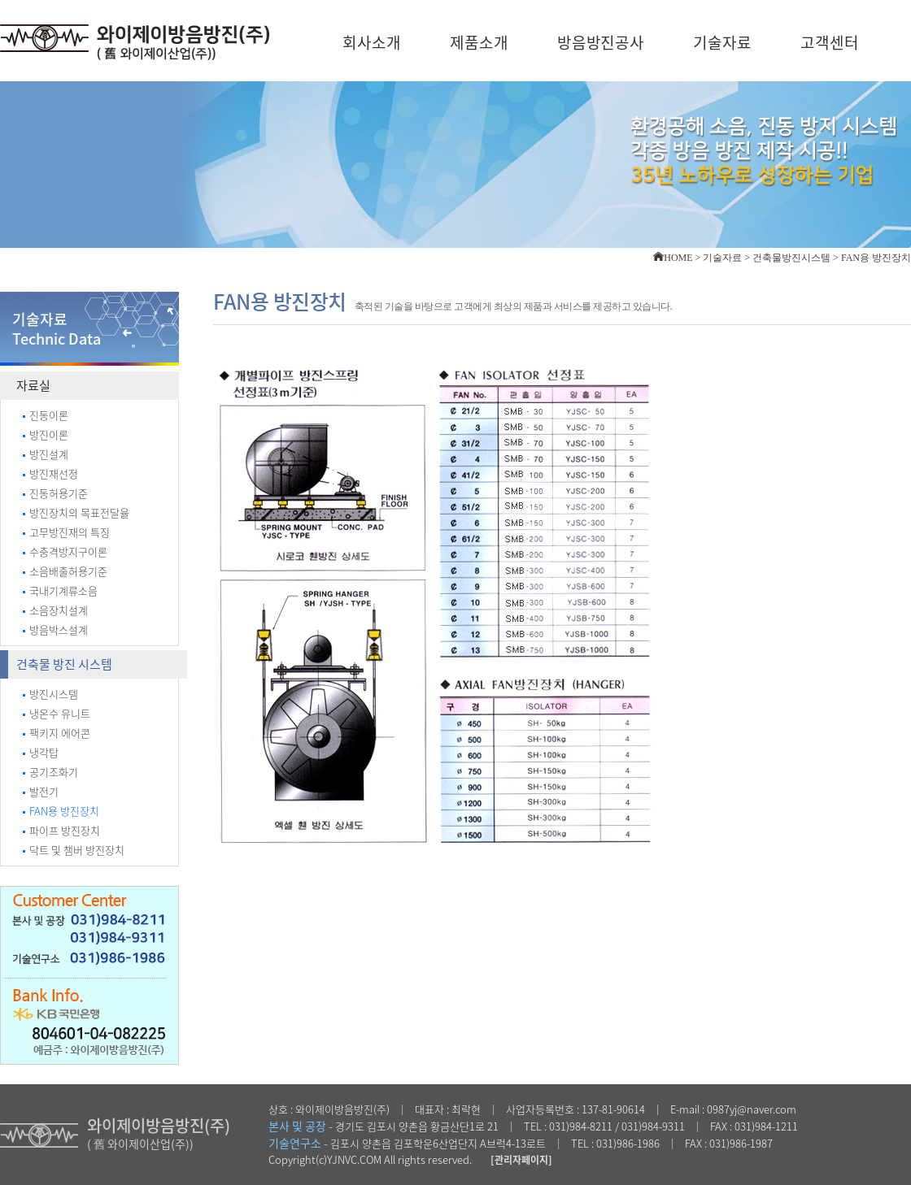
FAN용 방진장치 (61, 810)
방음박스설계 (55, 629)
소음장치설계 (55, 610)
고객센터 (829, 42)
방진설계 (45, 454)
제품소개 (479, 42)
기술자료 (722, 42)
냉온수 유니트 (56, 713)
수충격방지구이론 (65, 551)
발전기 (41, 791)
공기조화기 (50, 771)
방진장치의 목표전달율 (76, 512)
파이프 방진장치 (61, 830)
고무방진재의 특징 (66, 532)
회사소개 (371, 42)
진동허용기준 (55, 493)
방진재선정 (50, 473)
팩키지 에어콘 (56, 732)
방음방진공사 (601, 42)
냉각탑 (41, 752)
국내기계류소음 (60, 590)
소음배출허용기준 (65, 571)
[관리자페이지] (521, 1159)
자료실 (33, 385)
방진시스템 (50, 693)
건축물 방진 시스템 (64, 664)
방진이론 (45, 434)
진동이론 (45, 415)
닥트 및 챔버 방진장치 (73, 849)
